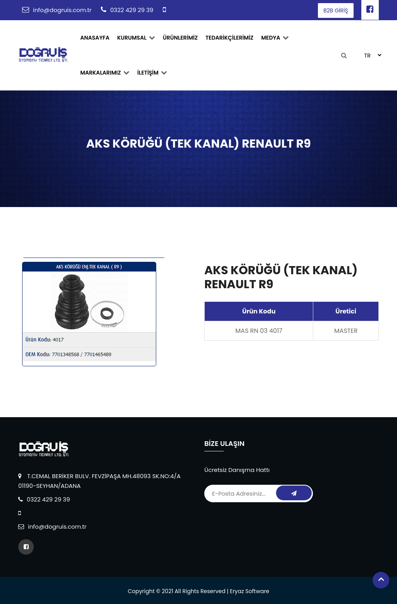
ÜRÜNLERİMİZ (180, 38)
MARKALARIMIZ (104, 73)
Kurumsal (136, 38)
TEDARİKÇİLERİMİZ (229, 38)
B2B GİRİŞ (335, 10)
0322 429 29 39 (131, 10)
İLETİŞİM (152, 73)
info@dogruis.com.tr (62, 10)
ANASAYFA (94, 38)
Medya (275, 38)
